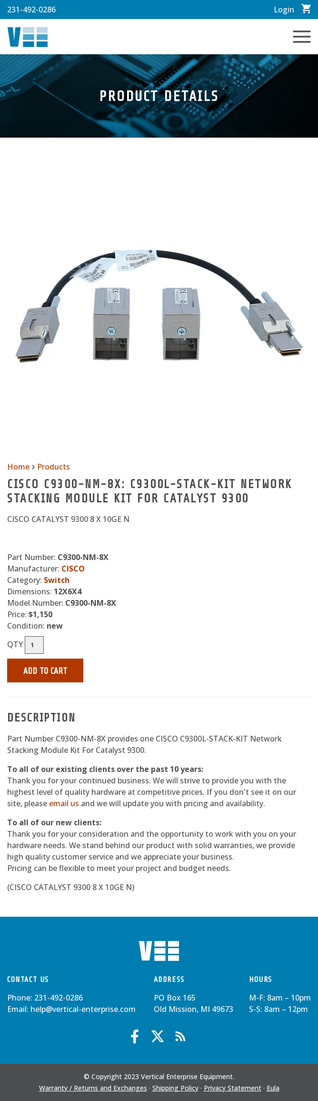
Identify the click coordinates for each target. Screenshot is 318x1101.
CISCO (73, 568)
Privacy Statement (232, 1087)
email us (64, 803)
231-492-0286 (31, 9)
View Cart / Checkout (306, 8)
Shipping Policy (175, 1087)
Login (284, 9)
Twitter (157, 1036)
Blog (180, 1036)
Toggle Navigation (301, 36)
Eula (273, 1087)
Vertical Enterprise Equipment (27, 37)
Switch (57, 580)
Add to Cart (45, 671)
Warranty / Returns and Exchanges (93, 1087)
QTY (15, 644)
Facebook (134, 1036)
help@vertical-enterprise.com (83, 1009)
